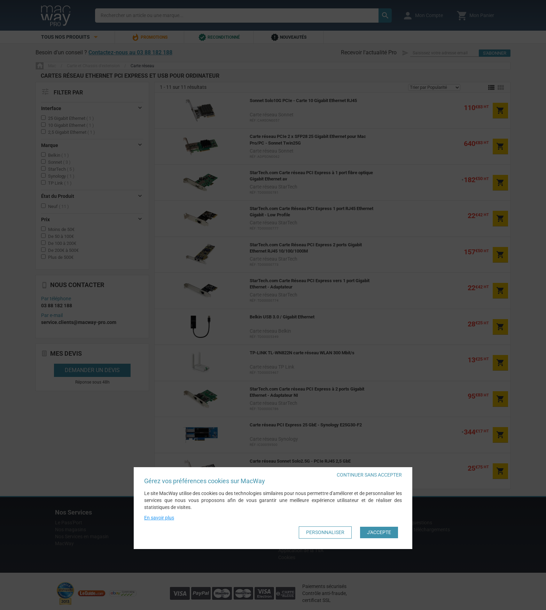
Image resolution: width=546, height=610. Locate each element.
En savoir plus (159, 517)
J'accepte (379, 532)
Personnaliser (325, 532)
